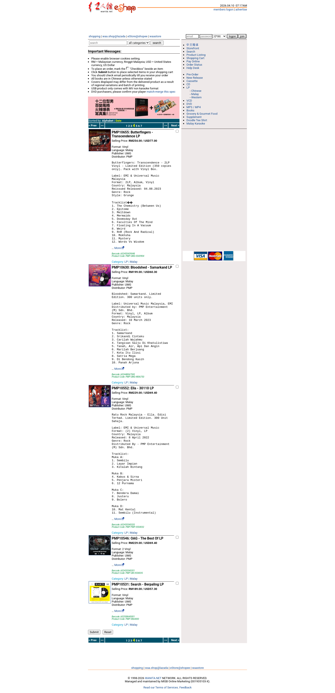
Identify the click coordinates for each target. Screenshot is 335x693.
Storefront (192, 48)
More (117, 248)
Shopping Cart (195, 58)
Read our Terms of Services (161, 687)
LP (126, 261)
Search (190, 51)
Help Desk (192, 68)
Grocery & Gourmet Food (201, 113)
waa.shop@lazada (113, 36)
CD (188, 84)
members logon (223, 9)
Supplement (193, 117)
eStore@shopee (137, 36)
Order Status (194, 64)
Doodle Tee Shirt (196, 120)
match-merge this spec (161, 91)
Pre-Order (192, 74)
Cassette (192, 81)
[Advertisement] (167, 23)
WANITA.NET (153, 678)
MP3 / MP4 (193, 107)
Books (190, 110)
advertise (241, 9)
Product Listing (195, 54)
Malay (133, 261)
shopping (94, 36)
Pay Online (193, 61)
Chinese (196, 90)
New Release (194, 77)
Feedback (185, 687)
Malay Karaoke (195, 123)
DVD (189, 104)
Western (196, 97)
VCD (189, 100)
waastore (155, 36)
